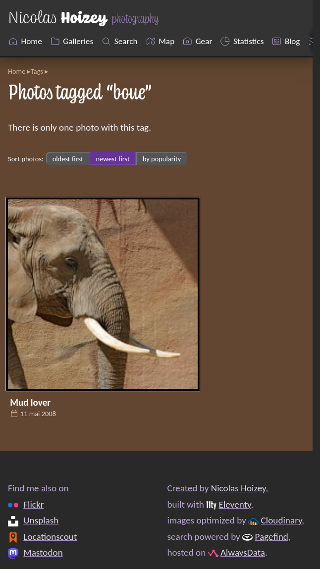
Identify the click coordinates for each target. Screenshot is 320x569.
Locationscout (50, 536)
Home (16, 71)
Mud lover (30, 402)
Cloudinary (281, 520)
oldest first (68, 158)
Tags (37, 71)
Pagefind (271, 536)
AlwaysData (242, 552)
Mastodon (42, 552)
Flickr (33, 504)
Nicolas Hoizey (238, 488)
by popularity (162, 158)
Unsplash (40, 520)
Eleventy (235, 504)
